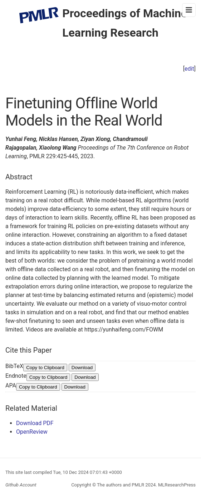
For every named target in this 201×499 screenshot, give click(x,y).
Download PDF (35, 423)
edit (189, 68)
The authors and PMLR (120, 485)
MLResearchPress (176, 485)
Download (82, 367)
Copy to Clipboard (45, 367)
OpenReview (32, 431)
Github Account (20, 485)
